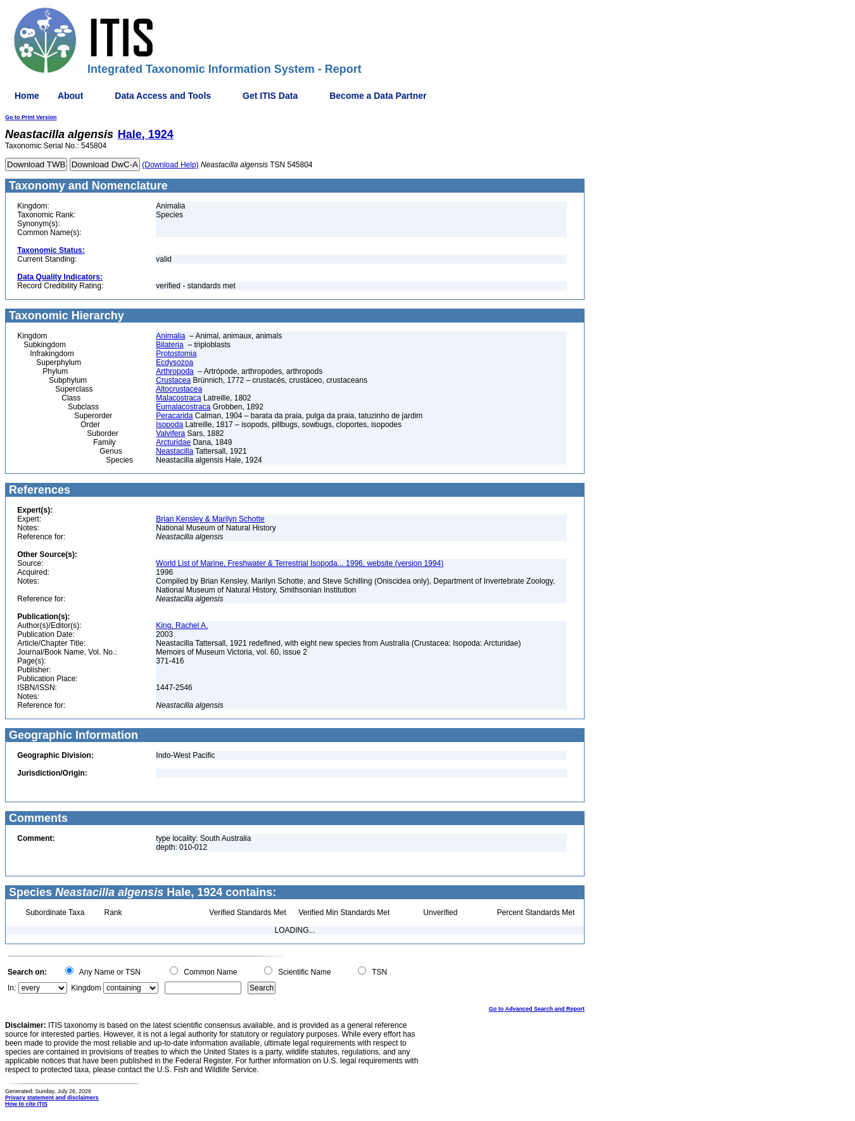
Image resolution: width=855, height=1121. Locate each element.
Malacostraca (178, 398)
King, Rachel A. (182, 625)
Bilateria (169, 344)
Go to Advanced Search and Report (537, 1009)
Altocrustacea (179, 389)
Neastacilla (174, 451)
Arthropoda (174, 371)
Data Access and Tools (163, 96)
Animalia (170, 335)
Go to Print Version (31, 117)
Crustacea (173, 380)
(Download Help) (170, 164)
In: (12, 987)
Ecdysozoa (174, 362)
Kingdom (86, 987)
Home (27, 96)
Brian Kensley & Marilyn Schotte (210, 519)
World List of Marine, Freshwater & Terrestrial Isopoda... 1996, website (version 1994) (299, 563)
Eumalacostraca (183, 406)
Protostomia (176, 353)
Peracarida (174, 415)
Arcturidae (173, 442)
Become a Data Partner (377, 96)
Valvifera (170, 433)
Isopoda (169, 424)
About (70, 96)
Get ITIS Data (270, 96)
